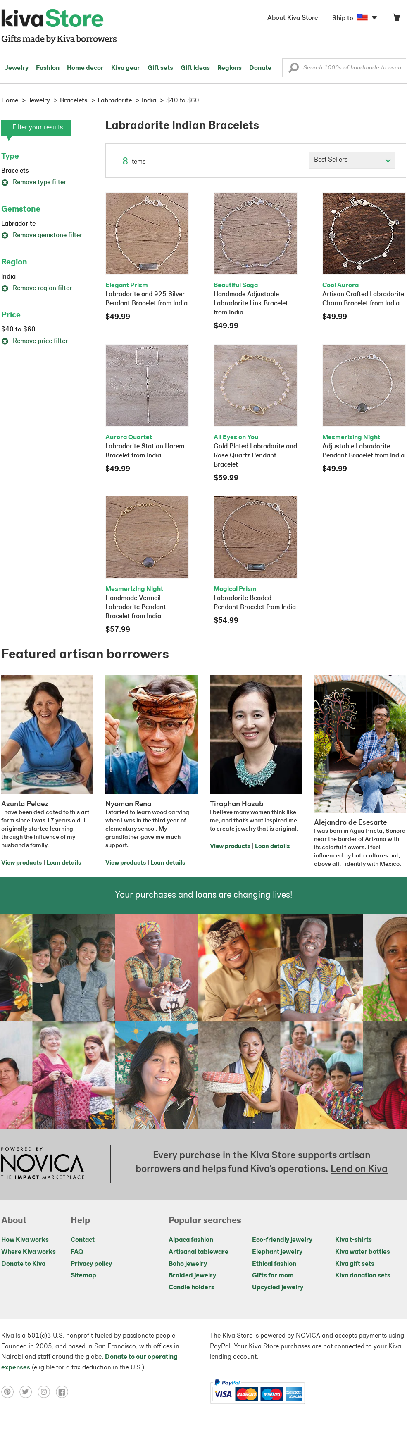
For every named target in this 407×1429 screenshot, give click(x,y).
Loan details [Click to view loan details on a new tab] (63, 863)
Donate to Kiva (23, 1264)
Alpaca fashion (191, 1240)
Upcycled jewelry (277, 1287)
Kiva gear (125, 68)
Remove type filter (33, 182)
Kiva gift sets (354, 1264)
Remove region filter (36, 288)
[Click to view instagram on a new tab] (47, 1392)
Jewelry (17, 68)
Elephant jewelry (277, 1252)
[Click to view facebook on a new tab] (64, 1392)
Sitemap (83, 1275)
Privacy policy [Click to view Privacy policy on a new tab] (91, 1264)
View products (21, 863)
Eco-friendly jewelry (282, 1240)
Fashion (48, 68)
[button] (293, 69)
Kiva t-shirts (353, 1240)
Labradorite (18, 224)
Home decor (85, 68)
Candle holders (191, 1287)
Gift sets (160, 68)
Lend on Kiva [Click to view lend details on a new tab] (359, 1169)
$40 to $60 (18, 329)
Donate (260, 68)
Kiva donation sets (362, 1275)
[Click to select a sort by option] (352, 160)
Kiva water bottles (362, 1252)
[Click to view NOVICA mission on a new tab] (42, 1164)
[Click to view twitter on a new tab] (28, 1392)
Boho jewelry (188, 1264)
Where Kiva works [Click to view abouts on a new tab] (28, 1252)
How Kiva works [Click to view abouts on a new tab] (25, 1240)
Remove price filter (34, 341)
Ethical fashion (274, 1264)
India (8, 277)
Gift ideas (195, 68)
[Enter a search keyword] (344, 67)
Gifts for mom (273, 1275)
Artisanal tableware (198, 1252)
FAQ (77, 1252)
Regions (229, 68)
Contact (83, 1240)
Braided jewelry (192, 1275)
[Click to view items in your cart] (396, 19)
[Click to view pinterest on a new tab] (10, 1392)
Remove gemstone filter (41, 235)
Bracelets (15, 171)
